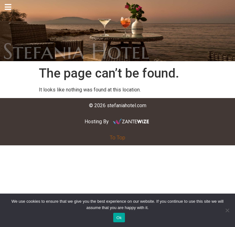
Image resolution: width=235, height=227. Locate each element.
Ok (119, 217)
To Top (117, 138)
